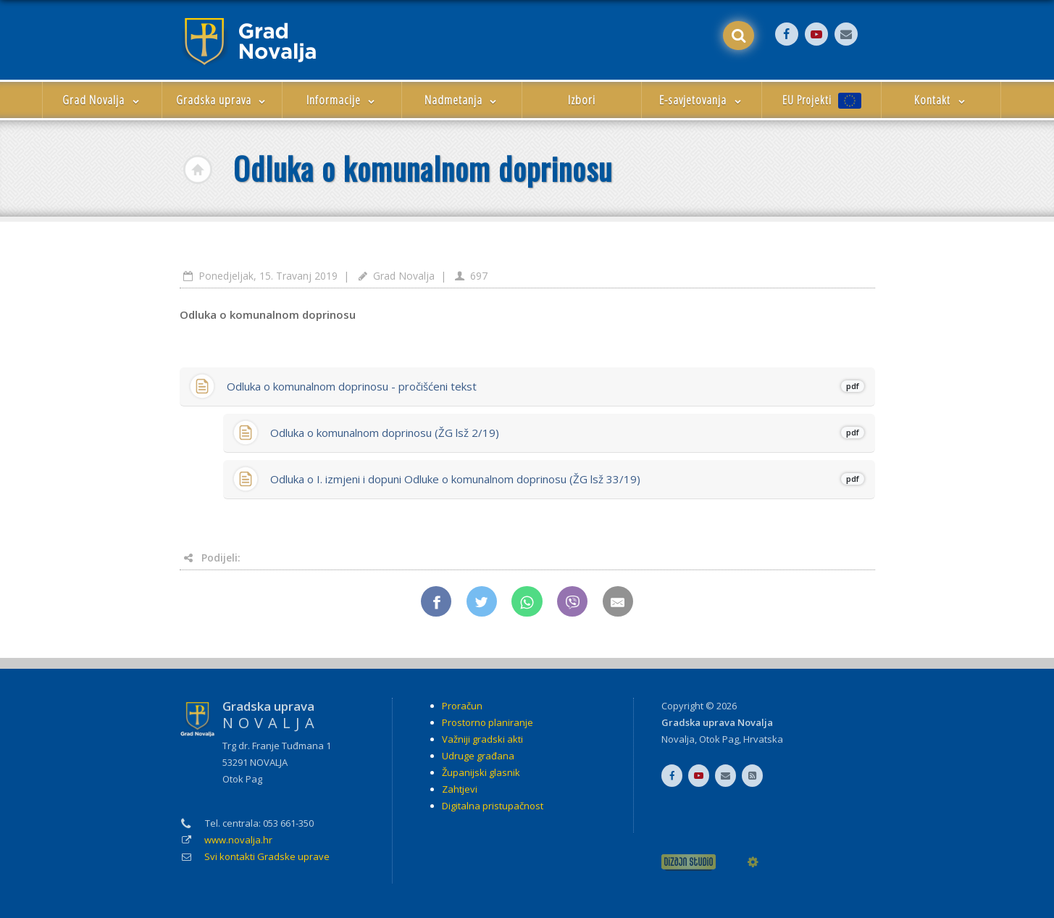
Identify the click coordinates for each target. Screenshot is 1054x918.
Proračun (462, 705)
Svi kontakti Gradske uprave (267, 856)
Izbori (581, 99)
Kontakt (941, 99)
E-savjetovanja (701, 99)
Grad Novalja (102, 99)
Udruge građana (478, 755)
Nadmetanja (462, 99)
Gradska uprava (222, 99)
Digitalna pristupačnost (492, 805)
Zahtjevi (459, 789)
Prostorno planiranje (487, 722)
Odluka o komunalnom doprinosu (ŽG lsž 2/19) (567, 432)
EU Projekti (821, 100)
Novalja (678, 739)
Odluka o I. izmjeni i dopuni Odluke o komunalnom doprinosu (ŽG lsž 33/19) (567, 479)
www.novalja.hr (238, 839)
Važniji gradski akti (482, 739)
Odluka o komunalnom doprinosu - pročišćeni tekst (545, 386)
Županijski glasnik (481, 772)
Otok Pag (719, 739)
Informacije (342, 99)
